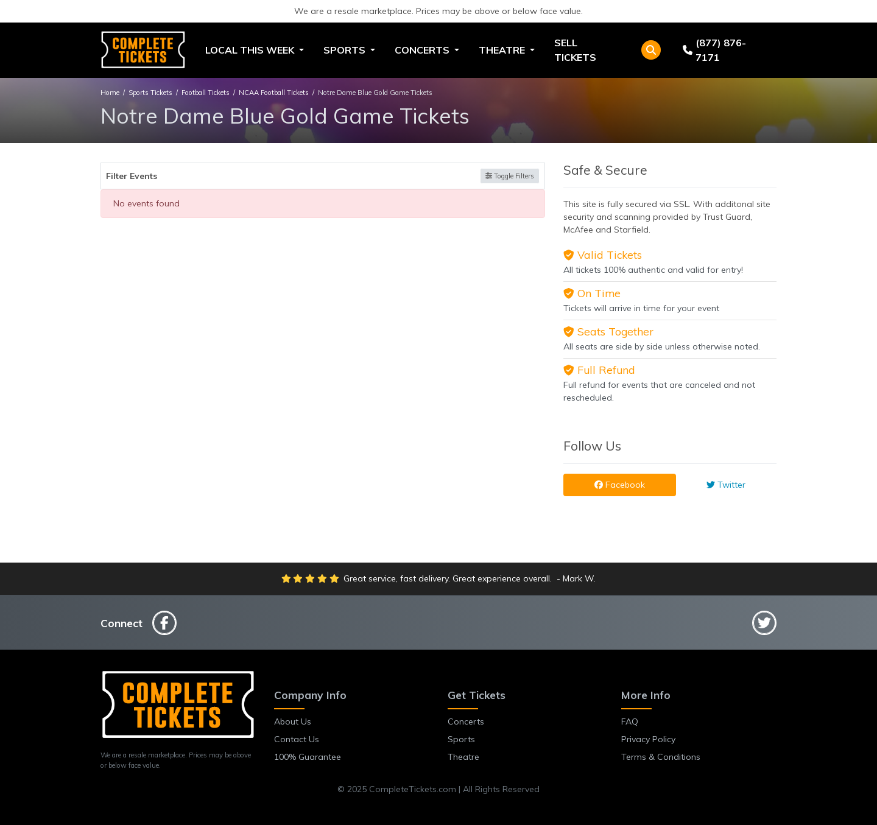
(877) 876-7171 (714, 50)
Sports (461, 739)
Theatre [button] (503, 50)
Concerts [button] (423, 50)
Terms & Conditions (660, 756)
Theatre (463, 756)
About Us (292, 721)
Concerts (466, 721)
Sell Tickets (575, 50)
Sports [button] (345, 50)
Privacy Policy (648, 739)
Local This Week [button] (251, 50)
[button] (651, 50)
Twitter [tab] (725, 484)
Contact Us (296, 739)
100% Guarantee (307, 756)
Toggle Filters (509, 176)
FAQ (629, 721)
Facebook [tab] (619, 484)
